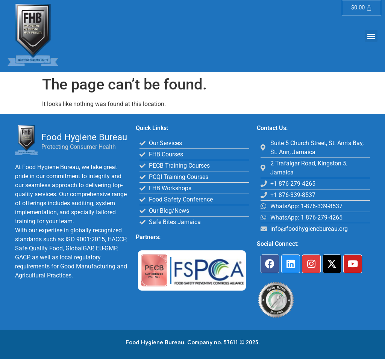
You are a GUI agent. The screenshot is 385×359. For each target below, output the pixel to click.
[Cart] (362, 7)
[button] (371, 36)
